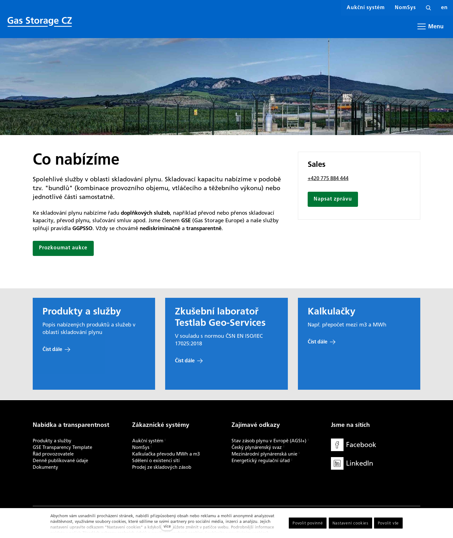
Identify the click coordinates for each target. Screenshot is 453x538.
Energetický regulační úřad (261, 460)
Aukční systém (147, 441)
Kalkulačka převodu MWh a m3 (166, 454)
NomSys (140, 447)
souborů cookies (187, 532)
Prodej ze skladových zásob (161, 467)
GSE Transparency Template (62, 447)
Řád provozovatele (53, 454)
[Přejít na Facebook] (353, 445)
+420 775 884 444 (328, 179)
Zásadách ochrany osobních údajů (114, 532)
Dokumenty (45, 467)
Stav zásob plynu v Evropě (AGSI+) (269, 441)
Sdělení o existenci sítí (156, 460)
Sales (317, 165)
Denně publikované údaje (60, 460)
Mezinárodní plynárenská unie (264, 454)
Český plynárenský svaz (257, 447)
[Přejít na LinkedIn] (352, 463)
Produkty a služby (52, 441)
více (167, 526)
